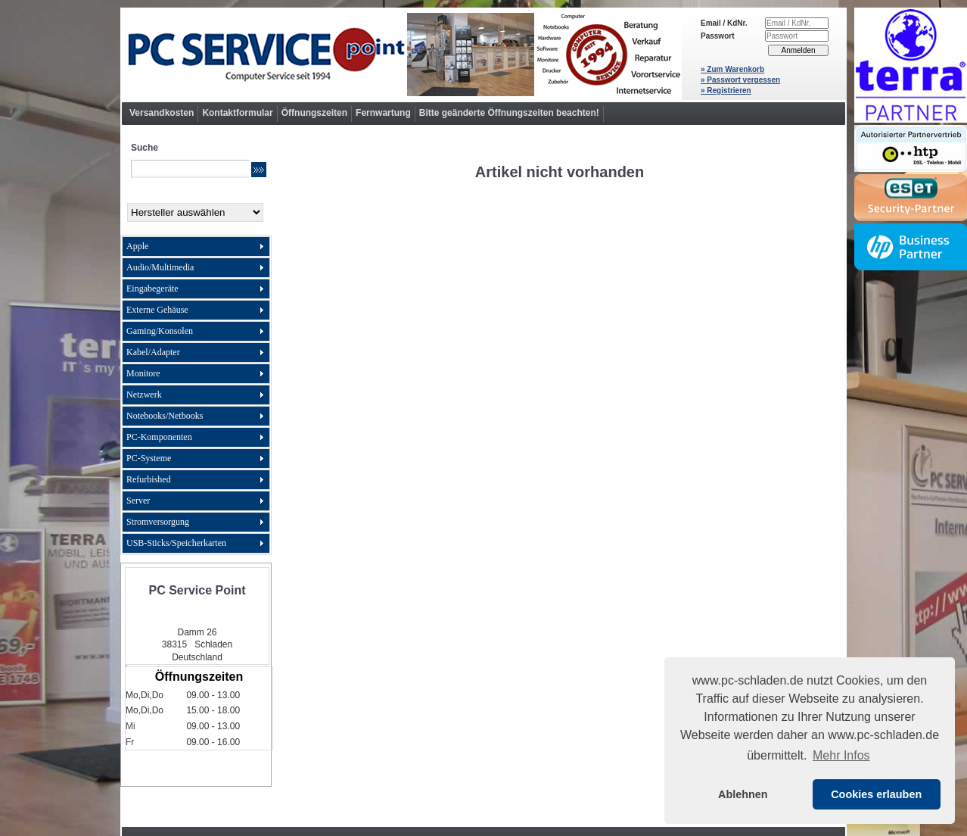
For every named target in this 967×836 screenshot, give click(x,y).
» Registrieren (726, 90)
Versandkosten (161, 113)
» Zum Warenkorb (732, 69)
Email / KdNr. (724, 23)
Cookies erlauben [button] (876, 794)
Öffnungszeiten (314, 113)
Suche (144, 147)
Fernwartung (383, 113)
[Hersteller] (195, 212)
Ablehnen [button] (743, 794)
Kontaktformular (237, 113)
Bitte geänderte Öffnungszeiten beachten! (509, 113)
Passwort (717, 36)
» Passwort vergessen (740, 80)
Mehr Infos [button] (841, 755)
